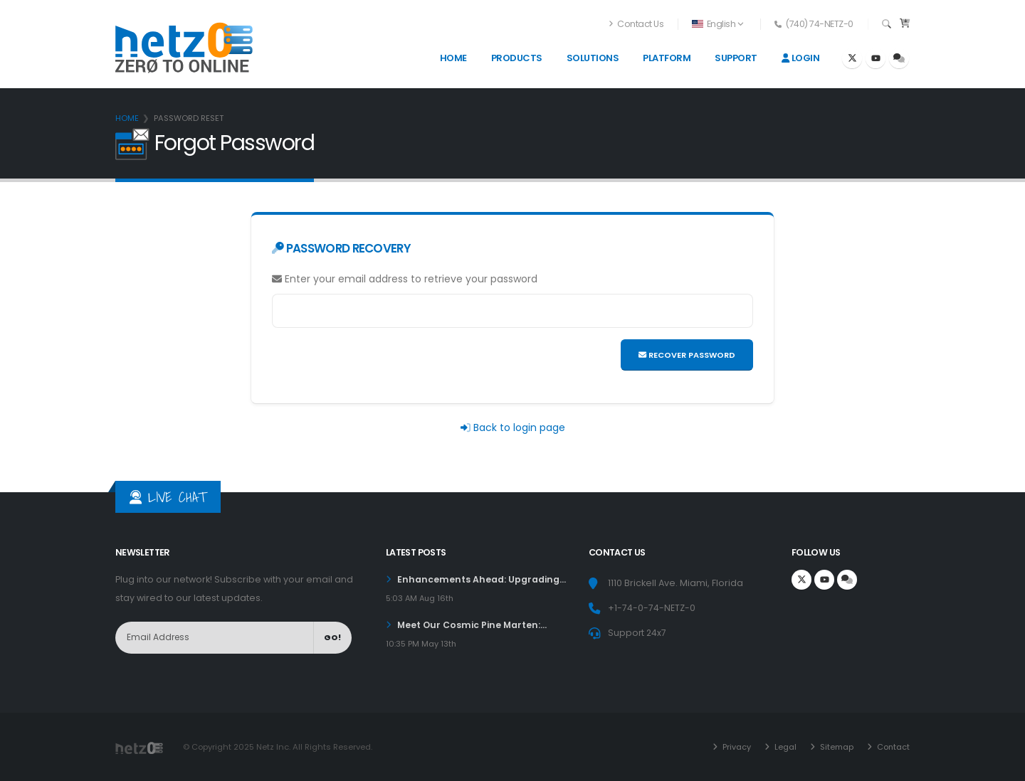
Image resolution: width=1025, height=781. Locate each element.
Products (516, 58)
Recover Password (686, 355)
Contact (892, 747)
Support (736, 58)
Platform (666, 58)
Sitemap (835, 747)
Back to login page (519, 427)
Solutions (593, 58)
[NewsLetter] (214, 638)
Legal (784, 747)
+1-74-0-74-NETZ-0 (651, 608)
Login (800, 58)
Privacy (735, 747)
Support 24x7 (638, 633)
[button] (718, 24)
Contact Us (636, 24)
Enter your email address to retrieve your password (404, 279)
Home (453, 58)
